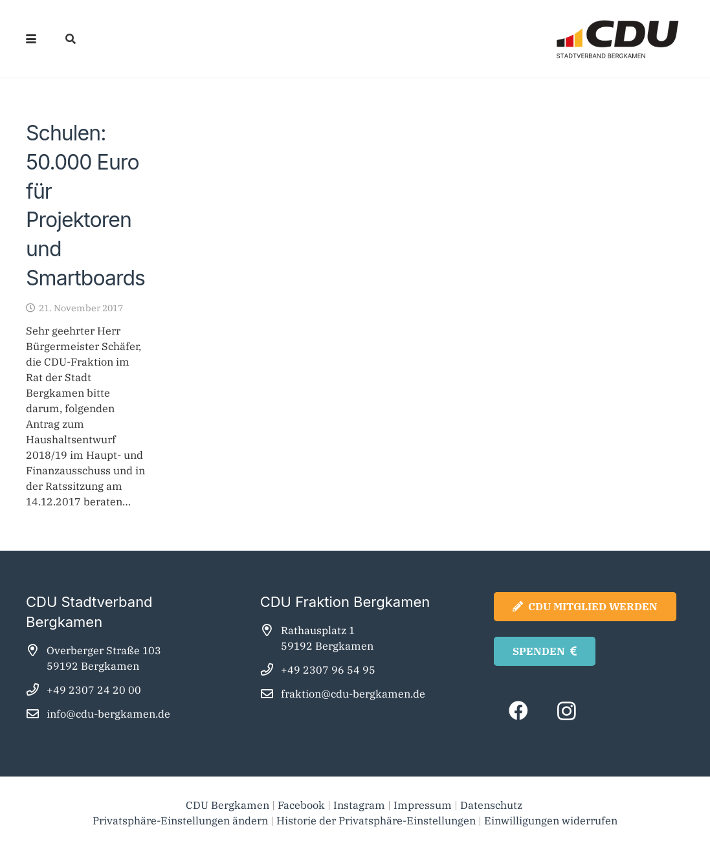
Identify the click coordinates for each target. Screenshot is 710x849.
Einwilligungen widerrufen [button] (550, 820)
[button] (31, 39)
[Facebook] (518, 711)
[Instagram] (566, 711)
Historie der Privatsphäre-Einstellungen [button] (376, 820)
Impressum (423, 805)
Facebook (301, 805)
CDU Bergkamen (227, 805)
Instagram (359, 805)
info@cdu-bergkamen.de (108, 713)
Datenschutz (492, 805)
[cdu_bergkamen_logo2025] (581, 39)
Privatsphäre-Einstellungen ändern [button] (180, 820)
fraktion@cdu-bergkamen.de (353, 693)
